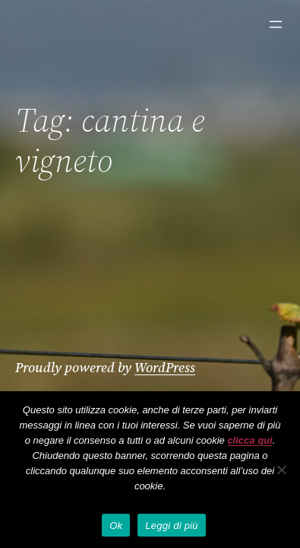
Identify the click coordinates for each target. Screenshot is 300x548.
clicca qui (249, 440)
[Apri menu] (276, 24)
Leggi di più (171, 525)
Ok (115, 525)
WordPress (164, 367)
